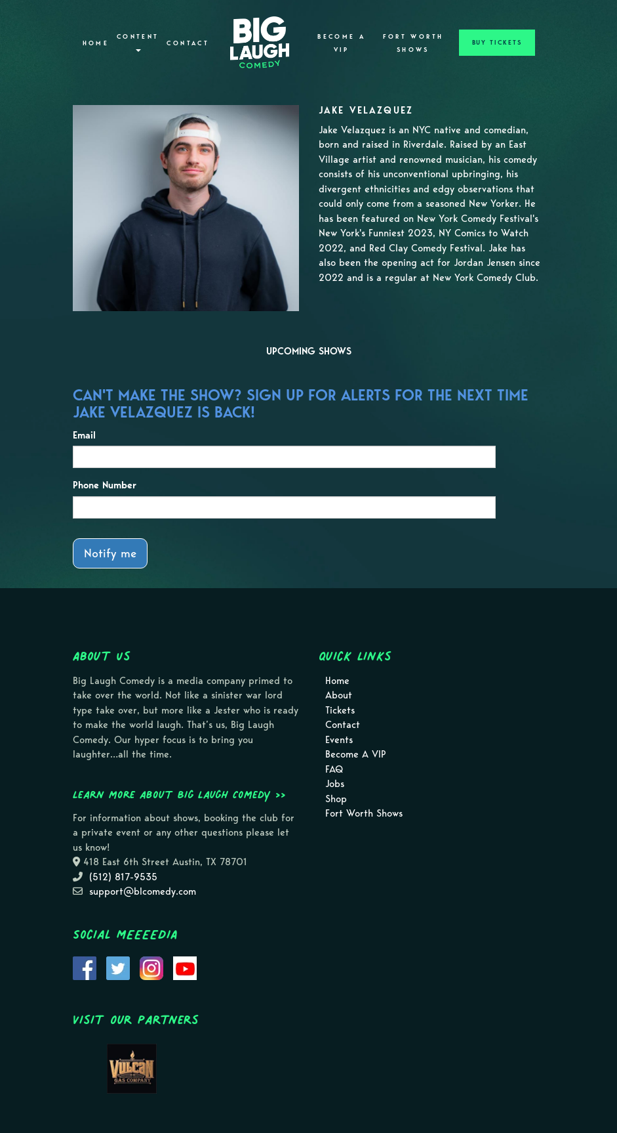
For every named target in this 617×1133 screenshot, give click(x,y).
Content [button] (138, 42)
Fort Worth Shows (413, 43)
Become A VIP (341, 43)
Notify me (110, 553)
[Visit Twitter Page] (118, 967)
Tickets (340, 710)
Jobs (334, 784)
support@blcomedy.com (142, 891)
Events (339, 740)
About (338, 695)
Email (84, 435)
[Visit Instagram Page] (151, 967)
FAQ (334, 769)
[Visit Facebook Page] (84, 967)
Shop (336, 799)
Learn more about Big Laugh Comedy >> (179, 794)
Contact (188, 43)
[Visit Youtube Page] (185, 967)
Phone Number (104, 485)
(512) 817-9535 (123, 877)
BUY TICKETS (497, 43)
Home (96, 43)
